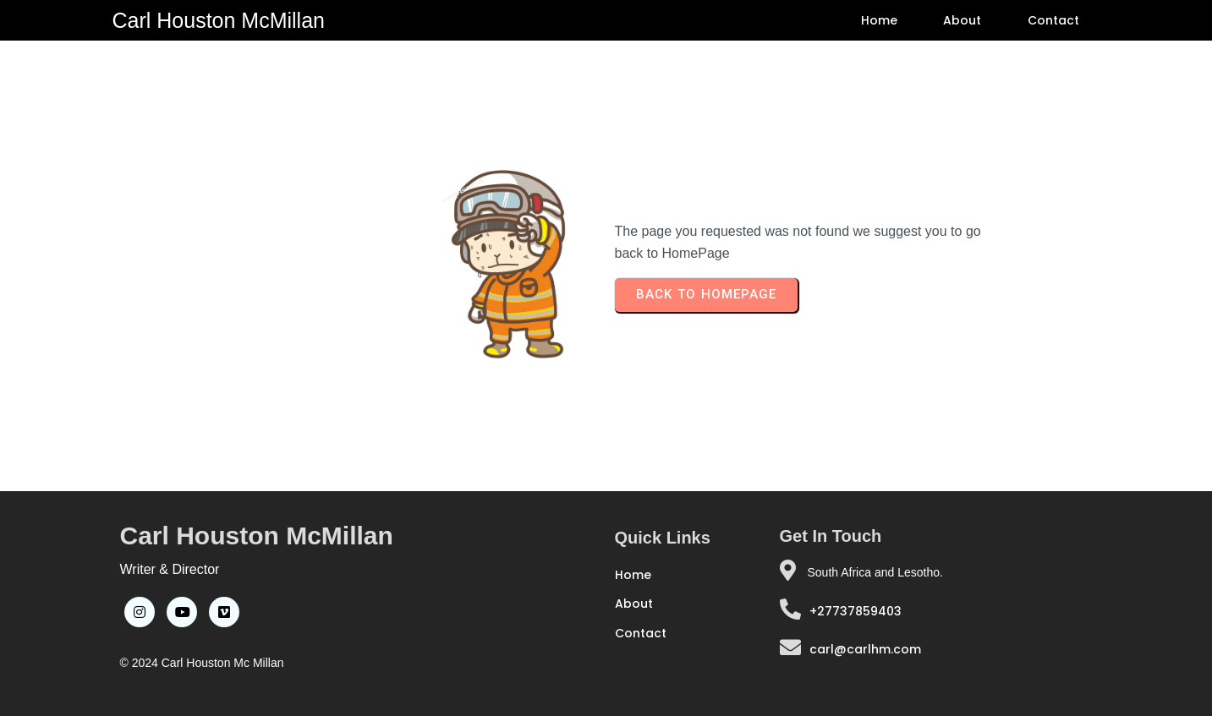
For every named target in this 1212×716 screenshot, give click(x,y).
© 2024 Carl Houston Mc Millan (202, 663)
